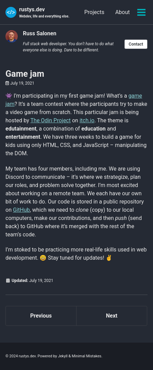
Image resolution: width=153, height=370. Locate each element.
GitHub (21, 210)
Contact (136, 44)
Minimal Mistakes (86, 356)
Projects (94, 12)
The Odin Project (50, 120)
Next (111, 315)
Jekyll (63, 356)
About (122, 12)
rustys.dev (44, 12)
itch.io (87, 120)
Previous (41, 315)
